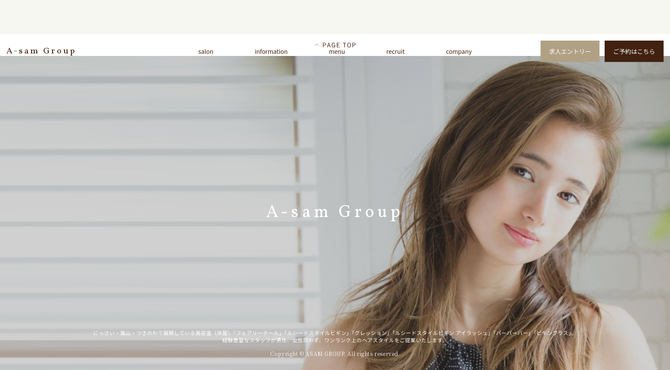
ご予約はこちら (634, 51)
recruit (395, 51)
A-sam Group (41, 51)
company (459, 51)
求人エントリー (570, 51)
